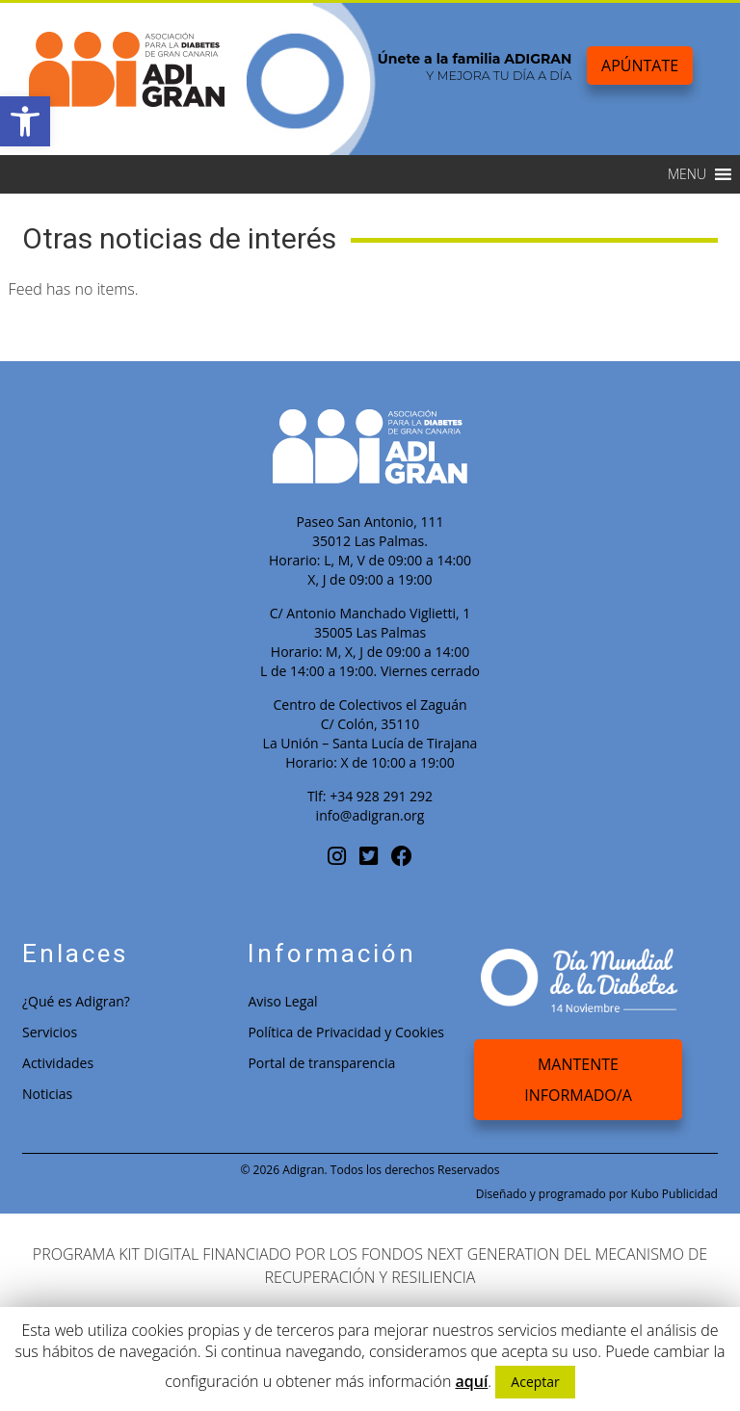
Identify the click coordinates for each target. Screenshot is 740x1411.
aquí (471, 1381)
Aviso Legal (282, 1001)
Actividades (57, 1063)
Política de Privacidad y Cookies (346, 1032)
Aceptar (535, 1381)
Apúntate (639, 65)
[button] (25, 121)
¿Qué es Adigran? (76, 1001)
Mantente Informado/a (578, 1080)
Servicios (49, 1032)
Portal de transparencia (321, 1063)
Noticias (47, 1093)
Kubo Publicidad (674, 1194)
